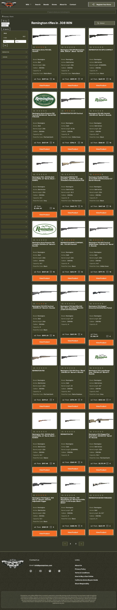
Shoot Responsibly (82, 584)
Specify (6, 29)
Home (5, 16)
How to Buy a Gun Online (84, 576)
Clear (5, 21)
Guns (11, 16)
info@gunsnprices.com (43, 565)
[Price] (10, 37)
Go (5, 45)
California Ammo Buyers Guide (86, 580)
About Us (78, 565)
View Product (44, 85)
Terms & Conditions (82, 573)
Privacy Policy (80, 569)
